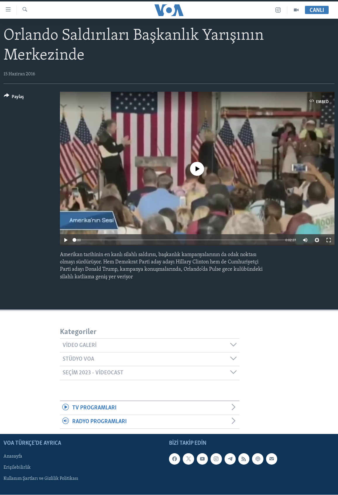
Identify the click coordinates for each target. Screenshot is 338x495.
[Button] (14, 98)
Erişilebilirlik (17, 468)
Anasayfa (13, 456)
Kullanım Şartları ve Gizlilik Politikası (41, 479)
